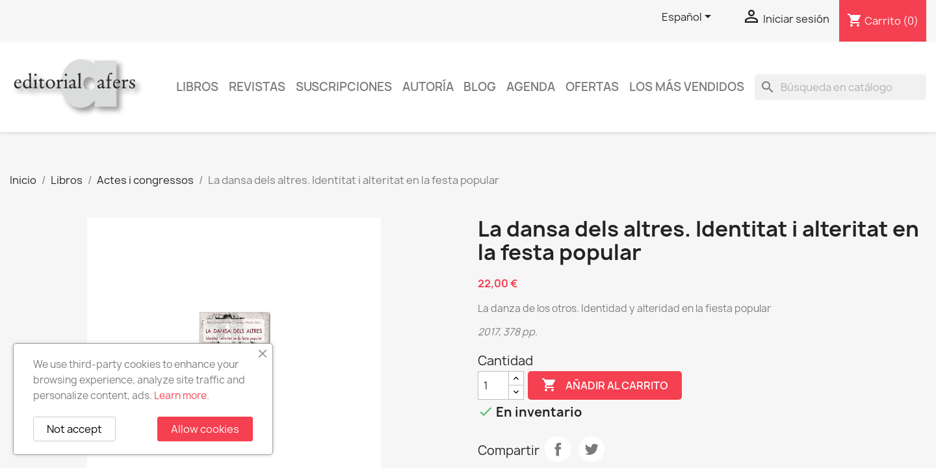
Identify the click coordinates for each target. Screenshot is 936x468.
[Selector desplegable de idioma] (689, 17)
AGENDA (530, 87)
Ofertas (592, 87)
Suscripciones (344, 87)
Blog (479, 87)
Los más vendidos (686, 87)
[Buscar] (840, 87)
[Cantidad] (493, 385)
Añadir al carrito (604, 385)
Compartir (558, 449)
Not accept (74, 429)
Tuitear (591, 449)
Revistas (257, 87)
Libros (197, 87)
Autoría (428, 87)
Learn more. (181, 395)
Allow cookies (205, 429)
